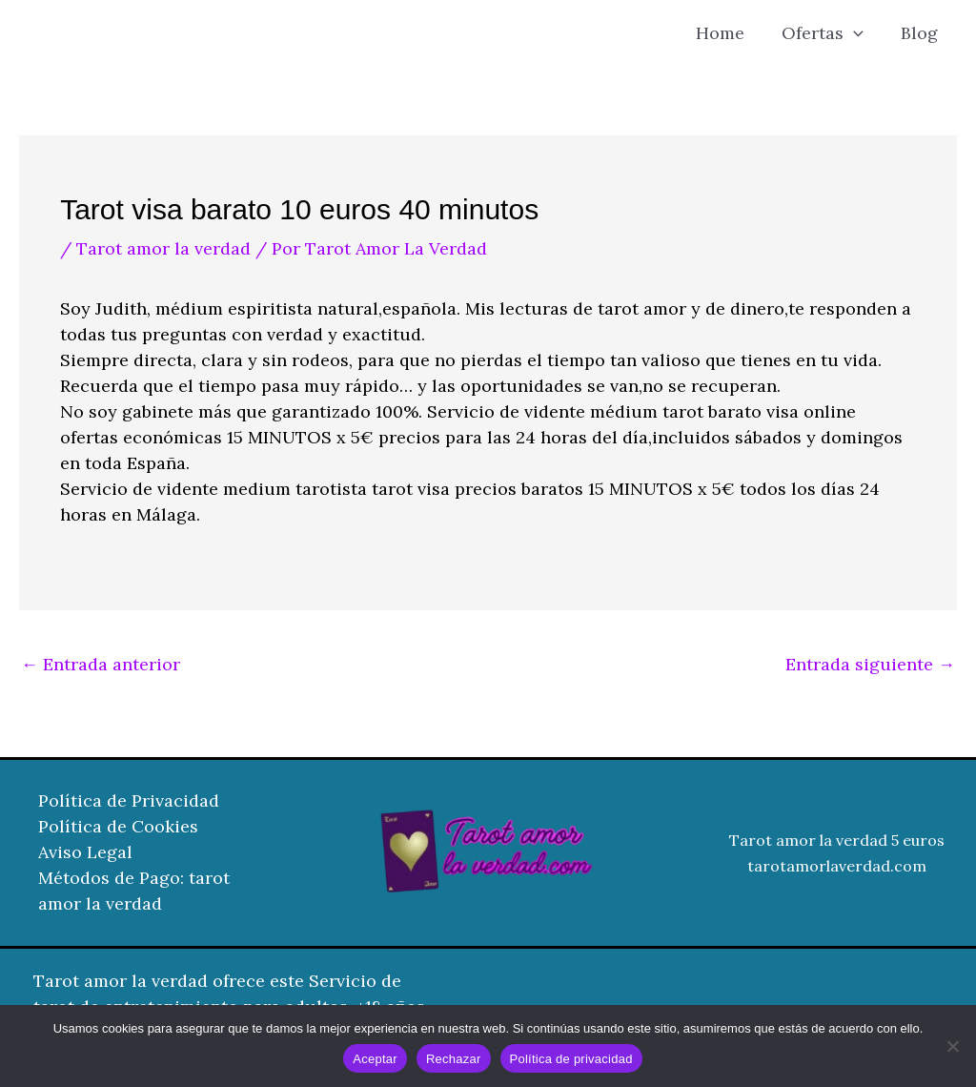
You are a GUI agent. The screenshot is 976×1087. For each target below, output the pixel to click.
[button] (858, 33)
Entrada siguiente (870, 664)
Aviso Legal (85, 853)
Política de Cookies (118, 827)
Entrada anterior (100, 664)
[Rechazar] (952, 1046)
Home (727, 33)
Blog (921, 33)
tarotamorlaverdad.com (836, 865)
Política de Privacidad (128, 801)
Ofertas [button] (827, 33)
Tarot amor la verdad (163, 248)
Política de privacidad (571, 1059)
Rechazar (453, 1059)
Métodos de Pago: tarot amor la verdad (134, 891)
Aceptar (375, 1059)
